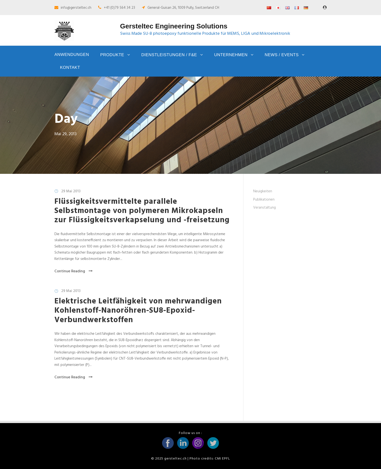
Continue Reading (73, 271)
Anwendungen (71, 54)
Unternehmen (231, 55)
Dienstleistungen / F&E (169, 55)
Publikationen (264, 200)
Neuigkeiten (262, 191)
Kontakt (70, 67)
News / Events (282, 55)
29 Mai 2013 (70, 191)
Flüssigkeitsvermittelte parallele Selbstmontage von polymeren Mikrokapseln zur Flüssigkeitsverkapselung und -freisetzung (142, 211)
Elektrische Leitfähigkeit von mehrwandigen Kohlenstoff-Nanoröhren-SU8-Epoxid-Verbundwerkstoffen (138, 310)
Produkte (112, 55)
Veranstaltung (264, 208)
